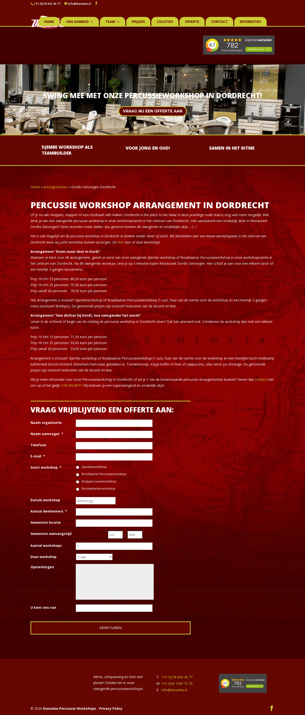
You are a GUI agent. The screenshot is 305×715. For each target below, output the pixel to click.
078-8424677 (71, 385)
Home (49, 22)
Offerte (192, 22)
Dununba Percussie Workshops (69, 708)
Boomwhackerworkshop (99, 489)
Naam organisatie (46, 422)
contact (261, 379)
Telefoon (38, 445)
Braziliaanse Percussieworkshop (104, 474)
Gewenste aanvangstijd (50, 533)
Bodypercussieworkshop (99, 481)
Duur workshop (43, 556)
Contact (219, 22)
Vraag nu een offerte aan (152, 111)
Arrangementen (56, 187)
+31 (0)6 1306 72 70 (177, 683)
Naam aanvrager (46, 433)
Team (110, 22)
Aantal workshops (46, 545)
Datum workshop (45, 500)
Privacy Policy (110, 708)
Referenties (250, 22)
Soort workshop (45, 467)
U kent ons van (43, 607)
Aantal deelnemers (48, 511)
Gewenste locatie (45, 522)
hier (121, 242)
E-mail (37, 456)
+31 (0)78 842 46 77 (47, 4)
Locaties (165, 22)
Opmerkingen (42, 567)
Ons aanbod (77, 22)
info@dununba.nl (174, 690)
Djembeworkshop (94, 467)
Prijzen (138, 22)
